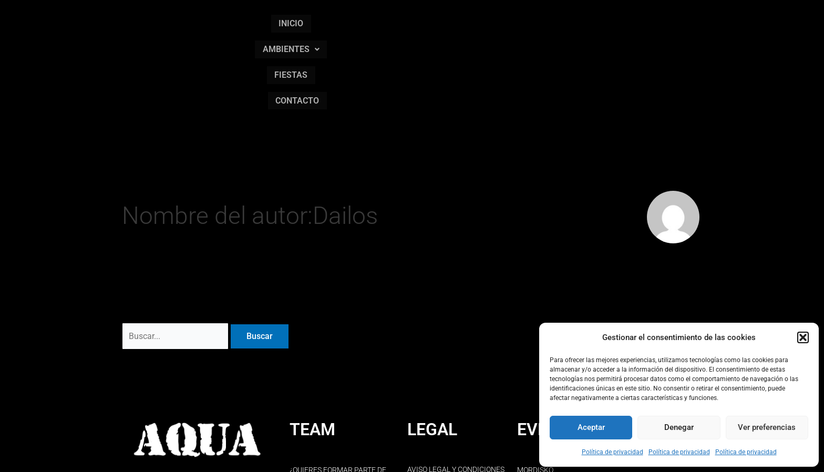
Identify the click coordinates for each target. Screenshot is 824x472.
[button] (803, 337)
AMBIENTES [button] (451, 21)
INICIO (387, 21)
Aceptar (591, 427)
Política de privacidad (612, 452)
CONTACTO (580, 21)
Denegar (679, 427)
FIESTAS (518, 21)
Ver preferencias (767, 427)
